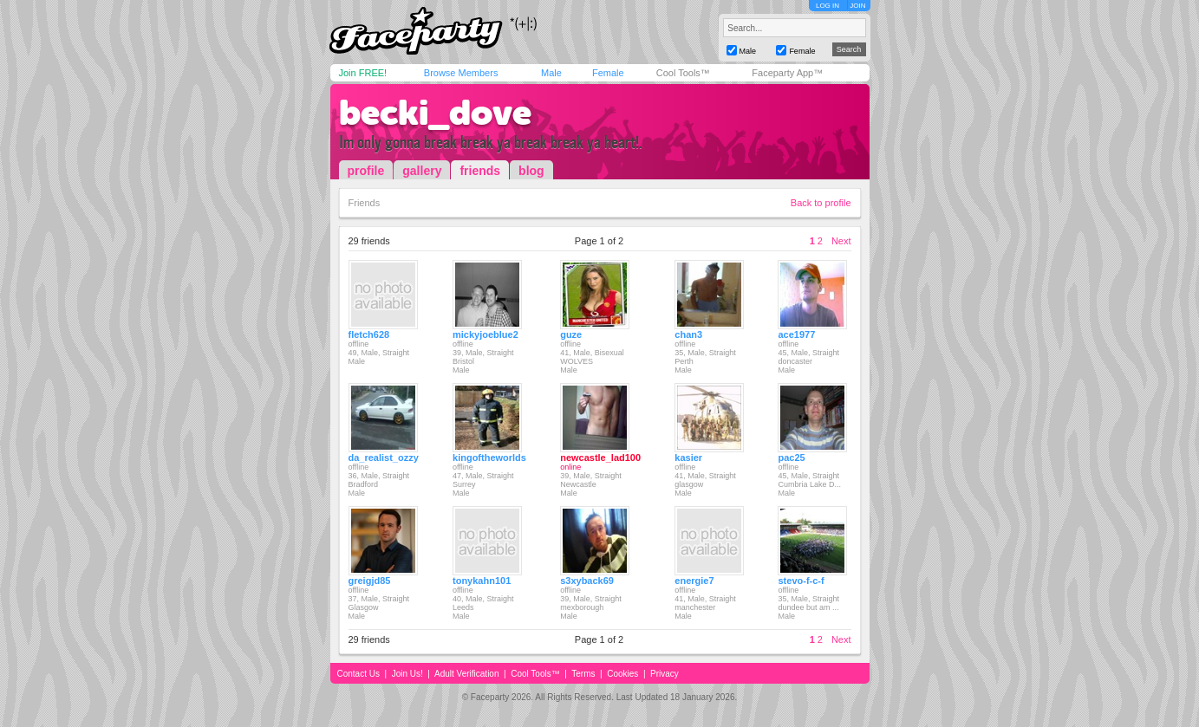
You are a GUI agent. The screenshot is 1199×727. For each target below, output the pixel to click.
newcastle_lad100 (600, 457)
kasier (688, 457)
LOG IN (827, 6)
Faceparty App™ (787, 73)
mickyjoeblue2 (485, 334)
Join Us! (407, 673)
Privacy (664, 673)
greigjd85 (370, 580)
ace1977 (796, 334)
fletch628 (369, 334)
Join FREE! (363, 73)
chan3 (688, 334)
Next (841, 241)
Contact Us (358, 673)
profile (366, 171)
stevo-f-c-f (801, 580)
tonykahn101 (482, 580)
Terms (583, 673)
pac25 (791, 457)
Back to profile (821, 203)
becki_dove (435, 113)
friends (479, 171)
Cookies (622, 673)
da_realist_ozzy (384, 457)
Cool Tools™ (683, 73)
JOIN (857, 6)
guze (571, 334)
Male (551, 73)
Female (608, 73)
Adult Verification (466, 673)
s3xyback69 (587, 580)
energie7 (694, 580)
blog (531, 171)
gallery (421, 171)
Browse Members (461, 73)
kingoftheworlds (489, 457)
